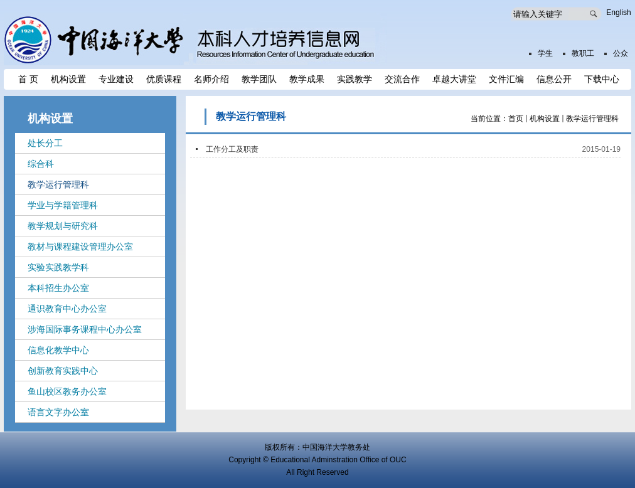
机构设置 (545, 118)
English (618, 12)
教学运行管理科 (592, 118)
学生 (545, 53)
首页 (515, 118)
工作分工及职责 (232, 149)
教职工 (583, 53)
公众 (620, 53)
